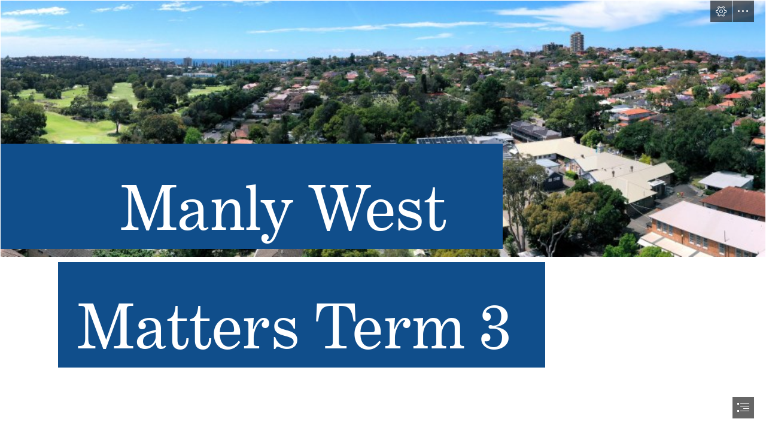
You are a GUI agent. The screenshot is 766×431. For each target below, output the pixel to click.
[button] (721, 11)
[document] (383, 215)
